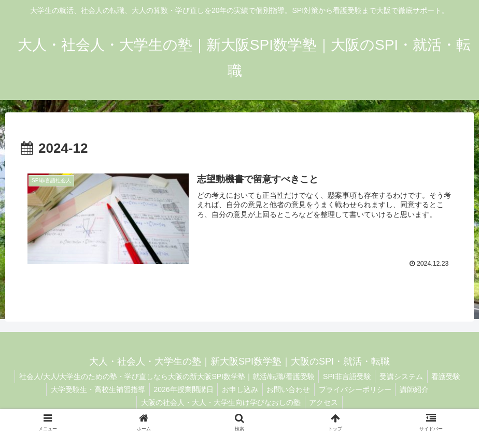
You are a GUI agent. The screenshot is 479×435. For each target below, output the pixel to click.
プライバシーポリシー (358, 389)
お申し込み (239, 389)
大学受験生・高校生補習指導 (92, 389)
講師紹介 (420, 389)
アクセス (325, 402)
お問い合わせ (290, 389)
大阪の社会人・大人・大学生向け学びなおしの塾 (220, 402)
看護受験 (449, 376)
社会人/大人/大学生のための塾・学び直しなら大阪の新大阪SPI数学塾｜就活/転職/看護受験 (163, 376)
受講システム (402, 376)
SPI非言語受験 (346, 376)
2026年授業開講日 (179, 389)
